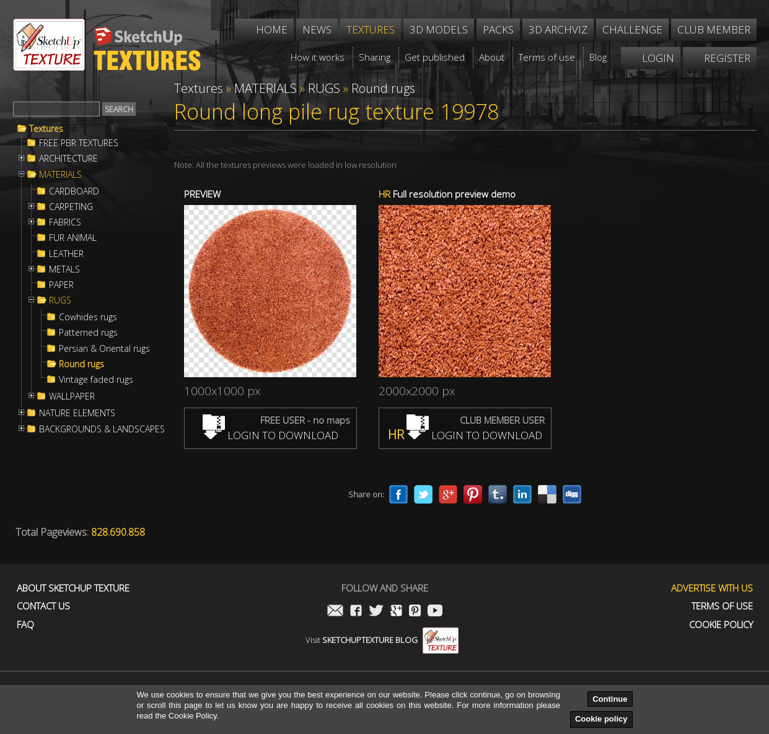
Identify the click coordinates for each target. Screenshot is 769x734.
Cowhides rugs (88, 317)
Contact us (43, 606)
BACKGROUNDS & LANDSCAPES (102, 429)
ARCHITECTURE (68, 158)
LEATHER (66, 254)
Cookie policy (601, 718)
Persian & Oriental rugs (104, 348)
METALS (64, 269)
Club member (713, 29)
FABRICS (65, 222)
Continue (609, 699)
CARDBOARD (74, 191)
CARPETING (71, 206)
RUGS (60, 300)
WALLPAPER (72, 396)
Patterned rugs (88, 332)
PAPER (61, 285)
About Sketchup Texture (73, 588)
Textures (46, 128)
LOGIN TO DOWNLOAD (270, 435)
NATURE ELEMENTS (77, 413)
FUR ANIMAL (73, 237)
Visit (382, 639)
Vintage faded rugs (96, 379)
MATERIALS (60, 174)
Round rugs (81, 364)
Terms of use (722, 606)
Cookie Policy (721, 625)
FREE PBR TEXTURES (78, 143)
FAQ (25, 625)
